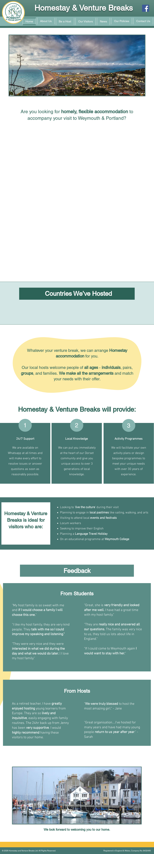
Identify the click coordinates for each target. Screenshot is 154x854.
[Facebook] (145, 8)
